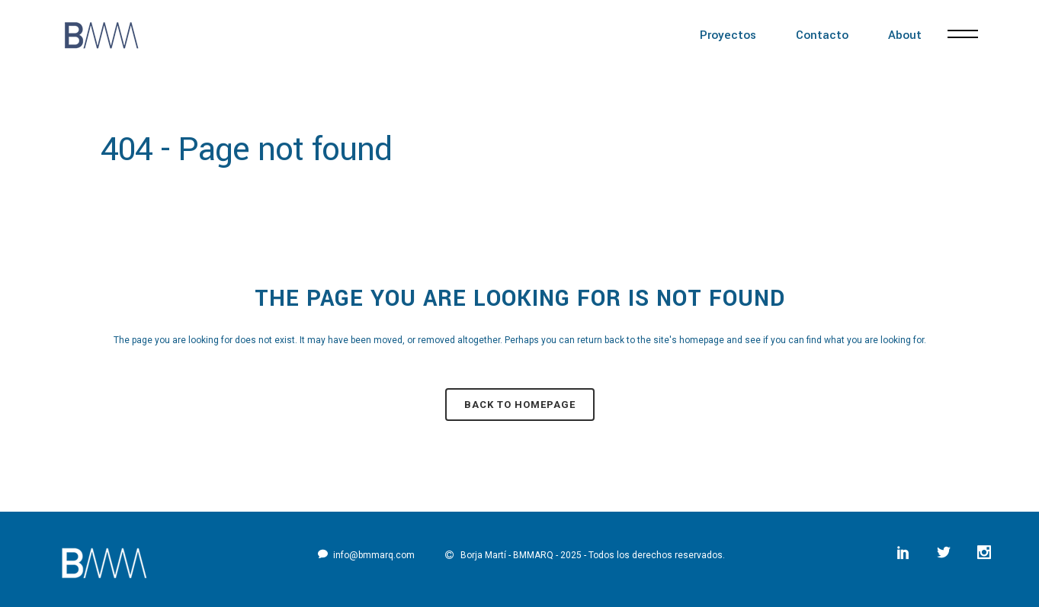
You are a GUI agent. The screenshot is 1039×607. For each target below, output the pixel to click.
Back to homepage (520, 404)
